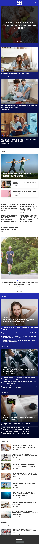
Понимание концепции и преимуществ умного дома (19, 417)
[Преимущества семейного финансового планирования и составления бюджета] (6, 466)
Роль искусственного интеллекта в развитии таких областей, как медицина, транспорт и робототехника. (24, 493)
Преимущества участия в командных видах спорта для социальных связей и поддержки (19, 283)
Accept (19, 542)
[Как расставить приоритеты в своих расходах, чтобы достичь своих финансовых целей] (19, 125)
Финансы (6, 70)
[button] (17, 41)
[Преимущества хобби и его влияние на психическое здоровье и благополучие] (6, 447)
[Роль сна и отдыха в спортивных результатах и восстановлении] (19, 362)
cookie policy (19, 539)
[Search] (36, 2)
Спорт (20, 280)
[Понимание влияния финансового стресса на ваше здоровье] (6, 184)
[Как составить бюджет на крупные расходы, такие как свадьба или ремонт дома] (19, 91)
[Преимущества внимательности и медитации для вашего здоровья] (6, 193)
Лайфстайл (6, 317)
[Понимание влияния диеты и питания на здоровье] (19, 166)
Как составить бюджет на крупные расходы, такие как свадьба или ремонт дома (19, 106)
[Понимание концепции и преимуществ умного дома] (19, 408)
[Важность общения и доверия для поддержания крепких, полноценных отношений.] (19, 312)
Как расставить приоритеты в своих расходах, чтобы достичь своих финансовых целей (18, 140)
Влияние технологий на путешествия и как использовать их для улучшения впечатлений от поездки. (19, 336)
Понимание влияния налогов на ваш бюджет (15, 74)
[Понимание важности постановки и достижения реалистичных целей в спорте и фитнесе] (6, 457)
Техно (5, 415)
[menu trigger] (3, 2)
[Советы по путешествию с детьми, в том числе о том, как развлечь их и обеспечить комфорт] (6, 476)
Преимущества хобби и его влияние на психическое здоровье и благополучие (9, 206)
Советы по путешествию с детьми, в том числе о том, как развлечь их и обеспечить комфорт (29, 219)
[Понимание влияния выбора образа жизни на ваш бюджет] (6, 504)
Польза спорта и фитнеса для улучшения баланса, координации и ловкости (19, 25)
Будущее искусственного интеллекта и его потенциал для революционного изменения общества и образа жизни (17, 428)
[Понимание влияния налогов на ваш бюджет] (19, 59)
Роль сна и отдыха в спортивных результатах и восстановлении (18, 371)
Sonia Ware (4, 76)
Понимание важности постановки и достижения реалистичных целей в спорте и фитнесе (28, 207)
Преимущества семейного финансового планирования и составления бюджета (9, 219)
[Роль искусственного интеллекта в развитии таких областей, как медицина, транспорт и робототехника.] (6, 495)
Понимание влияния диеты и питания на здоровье (17, 175)
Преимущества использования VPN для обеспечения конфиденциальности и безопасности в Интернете (16, 432)
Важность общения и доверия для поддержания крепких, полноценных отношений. (18, 321)
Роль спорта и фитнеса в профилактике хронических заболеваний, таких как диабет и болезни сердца (20, 386)
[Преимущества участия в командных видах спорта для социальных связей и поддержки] (19, 258)
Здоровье (6, 170)
